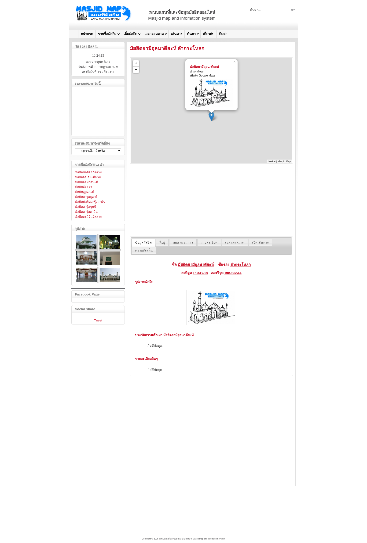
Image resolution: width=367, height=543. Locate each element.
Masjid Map (284, 161)
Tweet (98, 320)
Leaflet (272, 161)
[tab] (143, 243)
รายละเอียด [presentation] (209, 242)
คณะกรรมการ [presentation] (183, 242)
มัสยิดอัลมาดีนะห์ (86, 182)
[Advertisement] (211, 200)
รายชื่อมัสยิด (107, 34)
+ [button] (136, 63)
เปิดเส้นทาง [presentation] (260, 242)
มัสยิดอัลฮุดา (83, 187)
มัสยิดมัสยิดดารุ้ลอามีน (90, 202)
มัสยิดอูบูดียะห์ (84, 192)
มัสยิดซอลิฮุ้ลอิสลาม (88, 172)
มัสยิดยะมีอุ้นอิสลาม (88, 216)
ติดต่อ (223, 34)
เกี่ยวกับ (208, 34)
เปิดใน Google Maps (203, 75)
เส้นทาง (176, 34)
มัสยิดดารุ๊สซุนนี (85, 206)
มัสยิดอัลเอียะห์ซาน (88, 177)
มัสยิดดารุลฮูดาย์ (86, 197)
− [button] (136, 70)
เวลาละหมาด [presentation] (234, 242)
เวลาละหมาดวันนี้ (88, 84)
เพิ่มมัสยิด (130, 34)
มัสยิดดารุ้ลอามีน (86, 211)
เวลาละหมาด (154, 34)
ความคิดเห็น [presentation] (144, 250)
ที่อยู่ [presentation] (162, 242)
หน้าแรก (87, 34)
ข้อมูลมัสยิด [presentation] (143, 242)
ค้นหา (191, 34)
